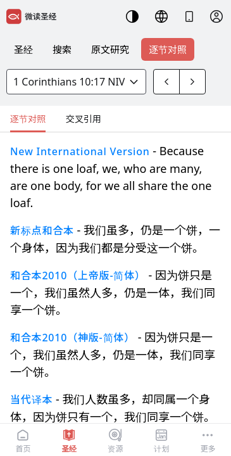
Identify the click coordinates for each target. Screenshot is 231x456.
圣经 (23, 49)
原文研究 (110, 49)
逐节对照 (168, 49)
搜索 (62, 49)
